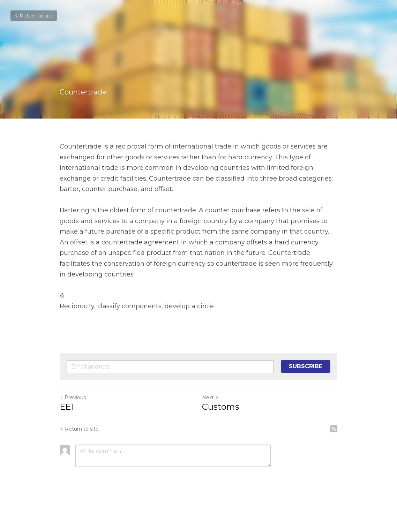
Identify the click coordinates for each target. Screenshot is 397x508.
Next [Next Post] (210, 397)
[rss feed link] (333, 428)
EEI (66, 407)
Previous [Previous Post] (73, 397)
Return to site (33, 16)
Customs (220, 407)
